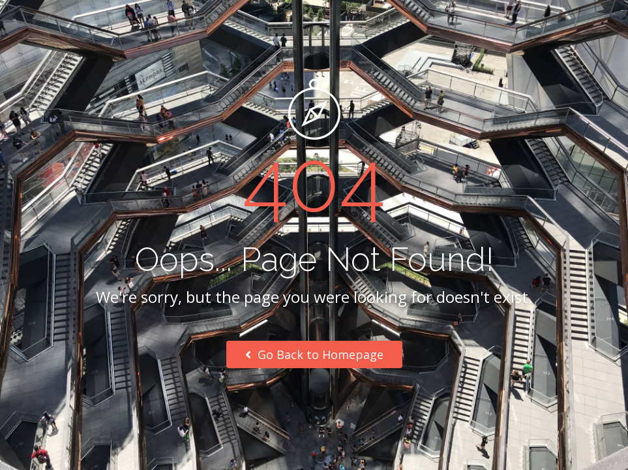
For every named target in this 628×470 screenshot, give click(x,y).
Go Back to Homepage (314, 354)
